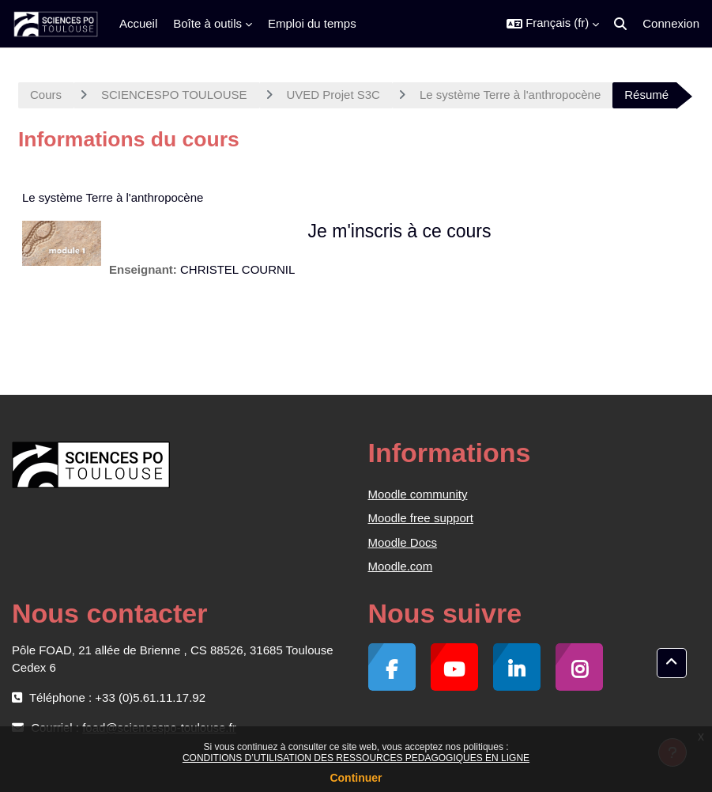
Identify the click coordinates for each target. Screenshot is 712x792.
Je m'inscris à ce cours (400, 231)
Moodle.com (400, 566)
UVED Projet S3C (333, 94)
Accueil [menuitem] (138, 23)
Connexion (670, 23)
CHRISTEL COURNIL (237, 269)
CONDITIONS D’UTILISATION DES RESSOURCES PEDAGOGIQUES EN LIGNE (356, 758)
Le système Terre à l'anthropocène (510, 94)
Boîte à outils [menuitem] (207, 23)
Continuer (356, 777)
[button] (552, 23)
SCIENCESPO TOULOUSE (174, 94)
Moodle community (418, 494)
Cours (46, 94)
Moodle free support (420, 518)
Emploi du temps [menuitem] (312, 23)
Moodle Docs (403, 542)
